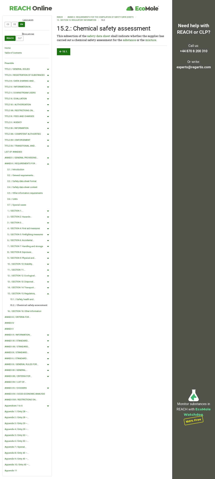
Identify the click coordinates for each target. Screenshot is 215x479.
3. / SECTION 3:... (15, 222)
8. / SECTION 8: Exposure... (20, 252)
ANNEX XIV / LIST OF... (15, 382)
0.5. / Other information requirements (25, 193)
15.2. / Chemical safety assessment (28, 305)
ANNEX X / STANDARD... (16, 358)
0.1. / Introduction (15, 169)
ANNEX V (9, 329)
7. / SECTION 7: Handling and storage (25, 246)
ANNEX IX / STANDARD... (16, 352)
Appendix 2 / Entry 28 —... (17, 417)
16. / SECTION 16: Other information (24, 311)
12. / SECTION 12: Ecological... (21, 275)
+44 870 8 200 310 (193, 51)
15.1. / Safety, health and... (22, 299)
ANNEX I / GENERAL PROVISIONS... (21, 157)
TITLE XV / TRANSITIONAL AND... (20, 146)
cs (8, 24)
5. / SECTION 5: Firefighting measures (25, 234)
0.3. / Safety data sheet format (21, 181)
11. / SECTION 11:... (16, 270)
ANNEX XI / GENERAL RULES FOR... (21, 364)
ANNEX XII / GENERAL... (16, 370)
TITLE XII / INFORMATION (16, 128)
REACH (30, 8)
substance (129, 40)
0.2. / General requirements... (21, 175)
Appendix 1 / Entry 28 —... (17, 411)
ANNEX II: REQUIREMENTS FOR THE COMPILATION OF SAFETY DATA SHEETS (101, 17)
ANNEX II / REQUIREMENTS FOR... (21, 163)
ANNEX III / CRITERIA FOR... (17, 317)
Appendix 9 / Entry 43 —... (17, 458)
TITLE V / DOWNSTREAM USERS (20, 92)
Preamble (9, 63)
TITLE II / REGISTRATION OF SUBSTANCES (25, 75)
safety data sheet (98, 36)
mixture (150, 40)
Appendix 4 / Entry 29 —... (17, 429)
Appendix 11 (11, 470)
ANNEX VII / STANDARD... (17, 340)
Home (8, 48)
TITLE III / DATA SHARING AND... (20, 81)
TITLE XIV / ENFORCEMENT (17, 140)
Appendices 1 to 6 (13, 405)
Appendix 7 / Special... (15, 447)
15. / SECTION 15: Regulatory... (21, 293)
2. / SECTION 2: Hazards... (19, 216)
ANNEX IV (9, 323)
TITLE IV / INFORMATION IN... (18, 86)
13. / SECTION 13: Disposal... (21, 281)
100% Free (194, 420)
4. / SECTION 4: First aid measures (23, 228)
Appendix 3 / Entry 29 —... (17, 423)
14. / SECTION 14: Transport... (21, 287)
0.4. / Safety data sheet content (22, 187)
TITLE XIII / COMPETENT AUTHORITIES (23, 134)
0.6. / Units (12, 199)
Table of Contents (13, 53)
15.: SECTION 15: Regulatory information (76, 20)
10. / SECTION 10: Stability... (20, 264)
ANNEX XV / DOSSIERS (16, 388)
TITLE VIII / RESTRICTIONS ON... (19, 110)
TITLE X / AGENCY (13, 122)
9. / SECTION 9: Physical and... (21, 258)
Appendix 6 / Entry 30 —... (17, 441)
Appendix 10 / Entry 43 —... (17, 464)
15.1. (63, 51)
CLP (20, 38)
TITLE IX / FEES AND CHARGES (19, 116)
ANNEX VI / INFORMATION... (18, 334)
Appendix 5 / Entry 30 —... (17, 435)
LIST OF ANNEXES (13, 152)
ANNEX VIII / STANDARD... (17, 346)
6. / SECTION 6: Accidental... (20, 240)
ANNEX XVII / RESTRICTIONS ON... (21, 399)
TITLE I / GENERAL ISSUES (17, 69)
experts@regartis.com (194, 67)
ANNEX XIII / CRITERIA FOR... (18, 376)
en (21, 24)
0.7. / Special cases (16, 205)
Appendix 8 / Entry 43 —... (17, 453)
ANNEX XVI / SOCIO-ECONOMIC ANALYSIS (25, 394)
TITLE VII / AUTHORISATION (18, 104)
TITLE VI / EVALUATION (16, 98)
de (14, 24)
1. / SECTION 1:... (15, 210)
